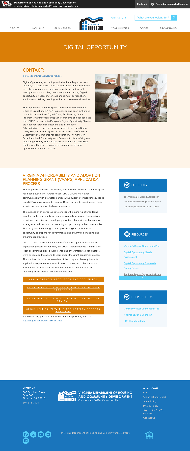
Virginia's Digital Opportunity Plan (142, 246)
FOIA (145, 392)
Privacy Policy (150, 405)
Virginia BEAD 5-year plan (138, 314)
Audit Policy (149, 401)
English (142, 4)
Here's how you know (67, 6)
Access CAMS (119, 18)
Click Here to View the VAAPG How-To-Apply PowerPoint (63, 288)
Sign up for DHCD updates (153, 412)
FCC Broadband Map (135, 321)
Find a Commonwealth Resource (169, 4)
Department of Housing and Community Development (45, 2)
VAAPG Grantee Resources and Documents (63, 279)
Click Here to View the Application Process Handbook (63, 310)
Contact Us (149, 417)
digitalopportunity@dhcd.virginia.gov (42, 75)
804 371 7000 (31, 402)
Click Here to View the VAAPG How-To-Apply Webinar (63, 299)
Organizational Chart (154, 397)
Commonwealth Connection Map (141, 308)
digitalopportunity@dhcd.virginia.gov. (42, 320)
